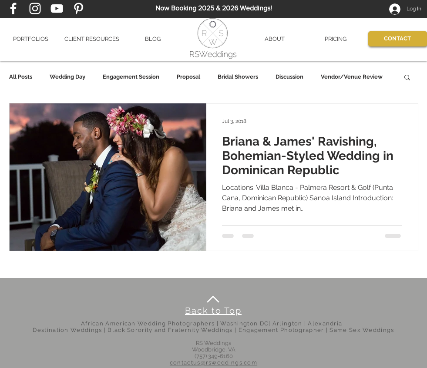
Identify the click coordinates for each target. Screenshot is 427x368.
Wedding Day (67, 76)
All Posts (20, 76)
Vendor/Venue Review (352, 76)
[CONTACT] (397, 38)
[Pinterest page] (78, 8)
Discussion (289, 76)
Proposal (188, 76)
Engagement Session (131, 76)
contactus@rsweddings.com (213, 362)
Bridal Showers (238, 76)
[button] (30, 38)
